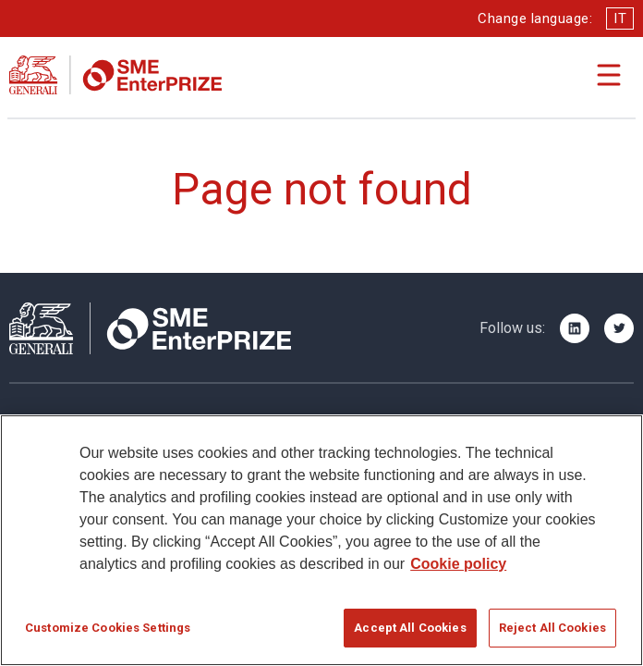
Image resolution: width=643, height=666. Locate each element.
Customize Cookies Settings (107, 628)
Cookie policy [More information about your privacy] (458, 565)
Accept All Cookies (410, 628)
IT (619, 18)
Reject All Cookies (552, 628)
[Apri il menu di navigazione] (609, 75)
